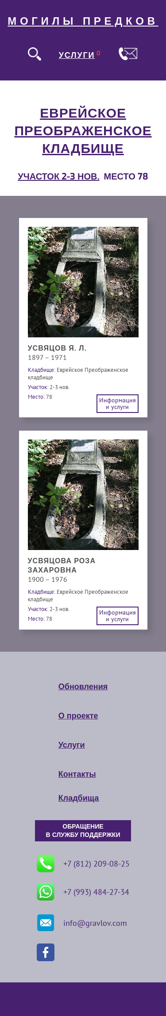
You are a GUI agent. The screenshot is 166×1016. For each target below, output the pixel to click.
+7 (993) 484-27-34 (83, 892)
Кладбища (78, 798)
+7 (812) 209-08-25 (83, 863)
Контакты (77, 774)
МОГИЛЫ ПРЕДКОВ (83, 21)
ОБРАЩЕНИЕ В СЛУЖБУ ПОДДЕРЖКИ (83, 830)
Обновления (83, 686)
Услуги (71, 745)
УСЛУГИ (77, 55)
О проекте (78, 715)
